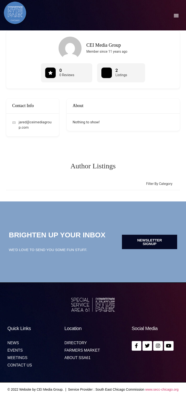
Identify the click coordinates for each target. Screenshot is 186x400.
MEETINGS (17, 358)
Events (15, 350)
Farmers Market (82, 350)
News (13, 343)
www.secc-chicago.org (162, 389)
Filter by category (159, 184)
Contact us (19, 365)
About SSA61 (77, 358)
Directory (75, 343)
